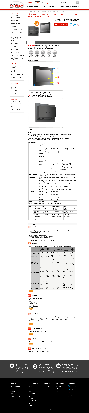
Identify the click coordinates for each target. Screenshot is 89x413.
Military (30, 388)
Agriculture (31, 405)
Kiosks (12, 21)
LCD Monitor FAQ (14, 107)
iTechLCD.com (41, 409)
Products (30, 6)
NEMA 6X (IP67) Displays (15, 34)
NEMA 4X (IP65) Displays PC (16, 31)
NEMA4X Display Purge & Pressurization (16, 67)
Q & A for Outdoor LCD (15, 101)
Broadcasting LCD (14, 20)
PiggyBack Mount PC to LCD (16, 110)
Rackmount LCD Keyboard (16, 15)
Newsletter (13, 91)
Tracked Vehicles (33, 402)
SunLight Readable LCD (15, 35)
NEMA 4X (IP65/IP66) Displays (16, 32)
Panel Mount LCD (14, 26)
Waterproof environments (16, 77)
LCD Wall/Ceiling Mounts (16, 57)
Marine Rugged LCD (15, 49)
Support (44, 6)
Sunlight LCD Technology (16, 104)
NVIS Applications (14, 75)
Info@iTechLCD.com (50, 3)
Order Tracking (14, 87)
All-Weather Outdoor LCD (16, 37)
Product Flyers (14, 90)
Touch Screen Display (15, 41)
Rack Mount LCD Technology (16, 106)
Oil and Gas (31, 396)
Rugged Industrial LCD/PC (16, 43)
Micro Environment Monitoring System (17, 59)
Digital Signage (32, 393)
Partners (58, 389)
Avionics (31, 398)
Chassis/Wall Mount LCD (15, 24)
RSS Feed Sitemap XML (15, 94)
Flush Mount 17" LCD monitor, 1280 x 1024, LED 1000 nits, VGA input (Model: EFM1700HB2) (48, 11)
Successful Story (14, 93)
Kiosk (30, 391)
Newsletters (47, 386)
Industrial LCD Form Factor (16, 109)
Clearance (13, 88)
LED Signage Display (15, 46)
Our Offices (58, 386)
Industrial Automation (34, 395)
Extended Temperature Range (17, 72)
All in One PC (13, 40)
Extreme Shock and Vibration (17, 74)
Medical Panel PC (14, 54)
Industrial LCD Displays (15, 18)
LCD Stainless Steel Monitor (16, 29)
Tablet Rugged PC (14, 50)
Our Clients (46, 388)
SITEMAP (30, 2)
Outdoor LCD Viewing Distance (17, 103)
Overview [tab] (30, 42)
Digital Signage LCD (15, 44)
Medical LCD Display (15, 52)
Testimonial (75, 6)
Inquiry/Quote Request (61, 24)
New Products (13, 85)
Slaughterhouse (32, 403)
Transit (30, 389)
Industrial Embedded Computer (17, 55)
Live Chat (58, 391)
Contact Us (51, 6)
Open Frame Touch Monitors (16, 23)
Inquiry (58, 6)
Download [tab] (38, 42)
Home (27, 11)
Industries (37, 6)
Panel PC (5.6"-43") (14, 38)
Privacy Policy (48, 409)
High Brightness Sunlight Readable (16, 71)
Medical (31, 386)
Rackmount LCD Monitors (16, 17)
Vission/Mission (47, 389)
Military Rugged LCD (15, 47)
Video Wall (13, 79)
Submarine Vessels (33, 400)
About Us (68, 6)
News (62, 6)
